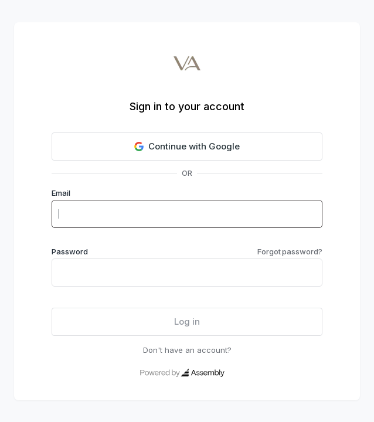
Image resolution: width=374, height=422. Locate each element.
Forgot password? (289, 251)
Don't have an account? (187, 350)
